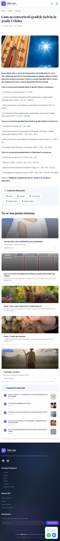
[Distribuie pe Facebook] (54, 535)
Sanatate (5, 484)
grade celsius (28, 201)
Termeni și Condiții (7, 507)
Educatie (18, 11)
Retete (4, 475)
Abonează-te (52, 523)
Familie (10, 11)
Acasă (3, 11)
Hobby (4, 481)
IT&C (4, 478)
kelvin (9, 196)
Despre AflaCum (6, 498)
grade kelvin (11, 201)
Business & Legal (7, 487)
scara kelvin (34, 196)
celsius (21, 196)
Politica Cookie (6, 504)
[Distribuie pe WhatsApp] (49, 535)
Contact (3, 501)
